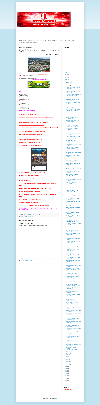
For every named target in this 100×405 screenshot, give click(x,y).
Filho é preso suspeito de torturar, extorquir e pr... (72, 292)
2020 (66, 80)
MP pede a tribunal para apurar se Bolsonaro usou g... (72, 100)
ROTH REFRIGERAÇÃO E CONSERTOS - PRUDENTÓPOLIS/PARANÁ (72, 348)
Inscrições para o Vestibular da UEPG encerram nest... (73, 280)
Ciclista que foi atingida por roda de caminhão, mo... (72, 255)
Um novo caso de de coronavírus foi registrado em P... (72, 129)
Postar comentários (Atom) (27, 260)
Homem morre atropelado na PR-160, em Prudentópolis (73, 272)
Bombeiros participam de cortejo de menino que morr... (72, 121)
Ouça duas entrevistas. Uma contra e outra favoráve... (73, 216)
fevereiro (67, 363)
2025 (66, 72)
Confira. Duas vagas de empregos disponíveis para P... (72, 332)
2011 (66, 380)
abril (67, 359)
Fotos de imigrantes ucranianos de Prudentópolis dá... (72, 337)
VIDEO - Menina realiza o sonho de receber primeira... (72, 308)
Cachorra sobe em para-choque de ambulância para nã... (72, 161)
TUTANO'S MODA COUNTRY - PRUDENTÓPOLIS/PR (72, 191)
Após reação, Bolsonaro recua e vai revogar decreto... (72, 194)
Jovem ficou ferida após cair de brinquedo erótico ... (71, 118)
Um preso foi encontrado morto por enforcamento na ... (72, 282)
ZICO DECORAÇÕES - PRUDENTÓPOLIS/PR (70, 300)
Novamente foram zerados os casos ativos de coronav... (72, 250)
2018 (66, 368)
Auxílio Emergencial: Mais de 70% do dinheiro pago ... (73, 150)
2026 (66, 70)
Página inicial (39, 258)
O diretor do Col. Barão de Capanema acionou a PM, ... (73, 258)
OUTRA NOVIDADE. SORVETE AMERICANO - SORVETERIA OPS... (73, 236)
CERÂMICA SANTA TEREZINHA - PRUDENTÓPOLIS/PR (72, 175)
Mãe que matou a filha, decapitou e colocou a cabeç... (72, 303)
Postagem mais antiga (54, 258)
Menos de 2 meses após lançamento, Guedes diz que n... (73, 115)
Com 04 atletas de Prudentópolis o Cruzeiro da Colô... (72, 326)
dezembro (68, 82)
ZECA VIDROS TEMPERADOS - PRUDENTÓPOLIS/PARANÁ (72, 126)
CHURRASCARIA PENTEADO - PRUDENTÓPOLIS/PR (72, 221)
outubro (67, 85)
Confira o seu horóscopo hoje (71, 107)
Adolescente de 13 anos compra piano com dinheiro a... (73, 92)
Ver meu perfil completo (68, 390)
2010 (66, 381)
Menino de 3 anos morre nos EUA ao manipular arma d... (73, 247)
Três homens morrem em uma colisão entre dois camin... (73, 245)
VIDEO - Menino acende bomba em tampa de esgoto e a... (72, 148)
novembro (68, 84)
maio (67, 358)
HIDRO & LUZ (68, 205)
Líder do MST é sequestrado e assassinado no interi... (71, 334)
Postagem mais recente (23, 258)
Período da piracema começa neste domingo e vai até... (72, 123)
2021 (66, 79)
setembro (68, 351)
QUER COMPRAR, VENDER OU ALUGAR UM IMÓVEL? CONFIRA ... (73, 285)
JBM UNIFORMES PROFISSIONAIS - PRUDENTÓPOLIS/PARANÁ (73, 110)
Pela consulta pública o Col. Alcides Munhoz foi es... (72, 177)
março (67, 361)
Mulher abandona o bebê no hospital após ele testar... (73, 234)
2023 (66, 75)
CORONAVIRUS (26, 216)
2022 (66, 77)
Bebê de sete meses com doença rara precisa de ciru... (73, 242)
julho (67, 354)
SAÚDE (33, 216)
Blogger (55, 398)
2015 (66, 373)
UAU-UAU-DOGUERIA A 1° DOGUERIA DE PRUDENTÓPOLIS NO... (73, 95)
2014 (66, 375)
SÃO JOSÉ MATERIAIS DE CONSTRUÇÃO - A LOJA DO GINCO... (72, 141)
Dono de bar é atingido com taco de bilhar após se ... (72, 340)
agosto (67, 353)
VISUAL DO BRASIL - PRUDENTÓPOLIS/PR (70, 316)
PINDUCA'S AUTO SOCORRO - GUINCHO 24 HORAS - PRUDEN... (73, 159)
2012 (66, 378)
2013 (66, 376)
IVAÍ (30, 216)
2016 (66, 371)
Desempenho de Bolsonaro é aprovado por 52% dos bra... (73, 311)
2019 (66, 366)
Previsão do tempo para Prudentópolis (73, 89)
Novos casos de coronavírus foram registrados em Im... (72, 319)
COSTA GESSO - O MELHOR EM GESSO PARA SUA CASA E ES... (73, 269)
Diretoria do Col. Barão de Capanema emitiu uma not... (73, 277)
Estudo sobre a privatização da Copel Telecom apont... (73, 183)
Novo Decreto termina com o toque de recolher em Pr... (73, 132)
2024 (66, 74)
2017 (66, 370)
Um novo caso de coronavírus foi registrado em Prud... (72, 227)
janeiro (67, 364)
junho (67, 356)
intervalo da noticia (27, 214)
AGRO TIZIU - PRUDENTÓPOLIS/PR (73, 323)
